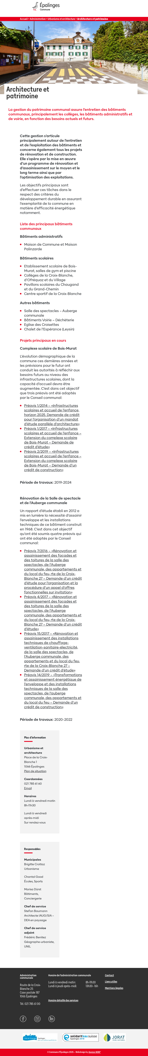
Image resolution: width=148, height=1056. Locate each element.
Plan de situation (35, 771)
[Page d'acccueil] (46, 11)
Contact (109, 975)
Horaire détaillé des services (63, 1000)
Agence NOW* (95, 1052)
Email (28, 788)
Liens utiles (111, 981)
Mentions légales (114, 988)
